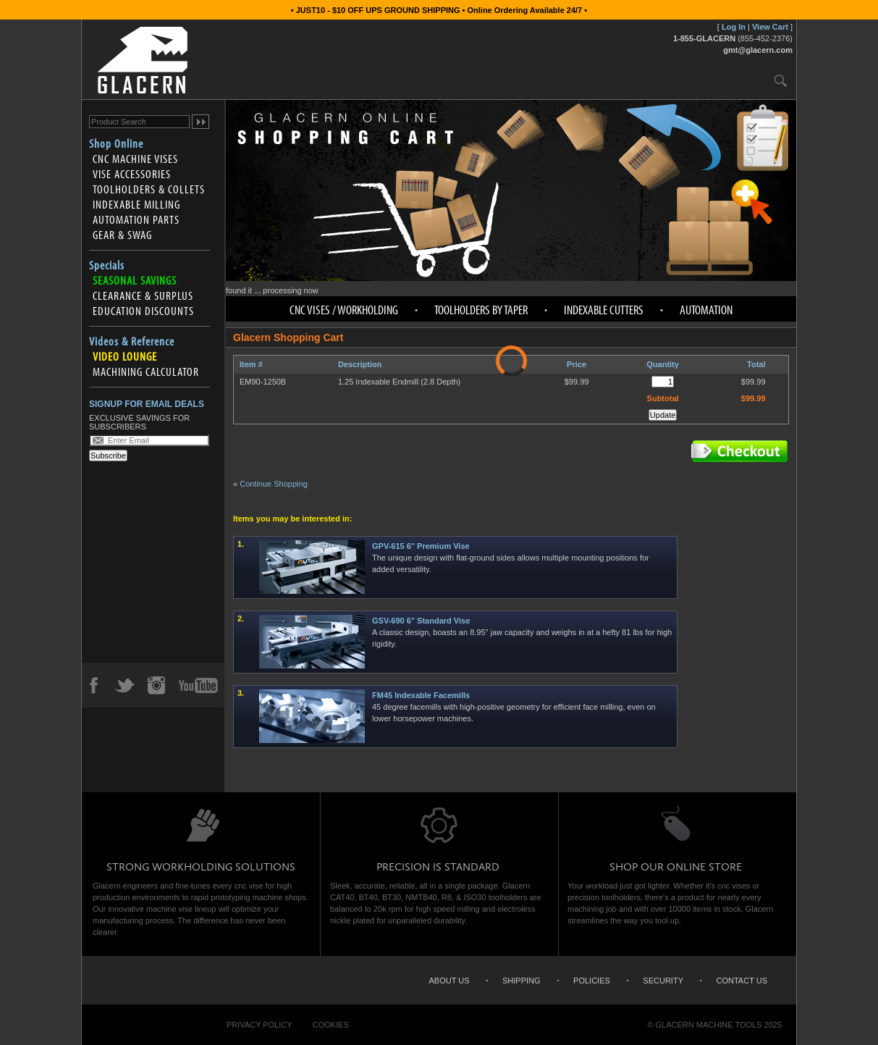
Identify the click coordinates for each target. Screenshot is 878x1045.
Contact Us (742, 980)
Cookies (331, 1024)
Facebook (93, 685)
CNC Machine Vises (135, 158)
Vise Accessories (132, 174)
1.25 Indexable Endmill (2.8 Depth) (399, 381)
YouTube (198, 685)
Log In (734, 26)
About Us (449, 980)
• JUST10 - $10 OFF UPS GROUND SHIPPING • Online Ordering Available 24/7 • (439, 10)
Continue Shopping (274, 483)
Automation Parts (136, 219)
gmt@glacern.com (758, 50)
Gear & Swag (122, 234)
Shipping (521, 980)
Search (781, 80)
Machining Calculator (146, 371)
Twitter (124, 685)
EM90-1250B (263, 381)
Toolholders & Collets (149, 189)
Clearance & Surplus (143, 295)
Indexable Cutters (603, 309)
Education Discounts (143, 310)
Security (663, 980)
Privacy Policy (259, 1024)
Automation (706, 309)
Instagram (155, 685)
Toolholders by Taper (481, 309)
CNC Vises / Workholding (344, 309)
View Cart (770, 26)
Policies (591, 980)
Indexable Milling (136, 204)
